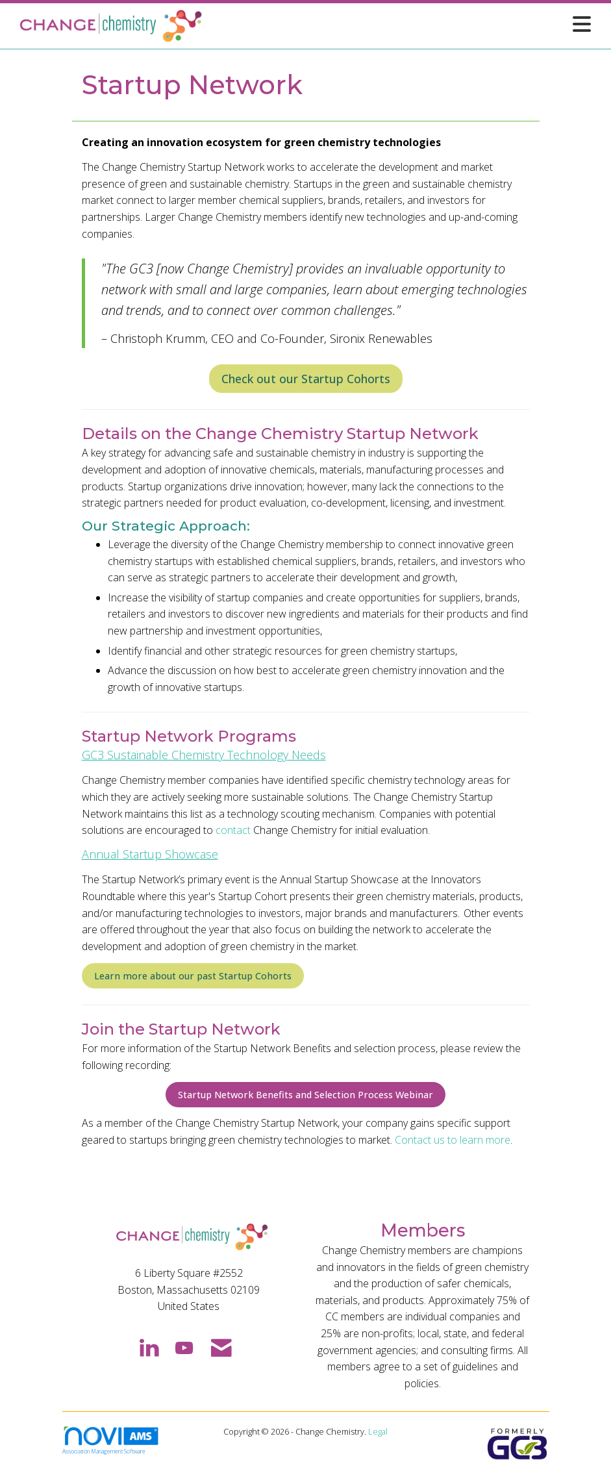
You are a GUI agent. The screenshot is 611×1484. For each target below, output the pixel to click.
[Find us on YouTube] (184, 1347)
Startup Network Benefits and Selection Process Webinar (305, 1094)
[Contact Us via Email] (221, 1347)
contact (233, 830)
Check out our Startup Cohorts (305, 378)
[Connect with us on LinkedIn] (148, 1347)
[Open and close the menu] (401, 23)
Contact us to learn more (452, 1140)
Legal (378, 1431)
